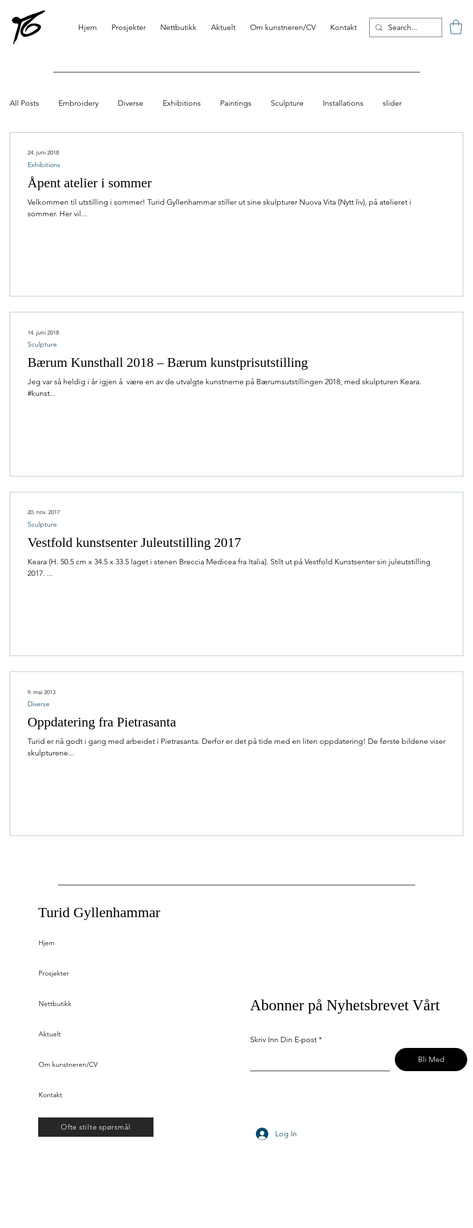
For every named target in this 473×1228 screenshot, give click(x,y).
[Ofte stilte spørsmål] (95, 1127)
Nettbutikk (55, 1003)
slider (392, 103)
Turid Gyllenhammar (99, 912)
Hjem (47, 942)
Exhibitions (182, 103)
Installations (343, 103)
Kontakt (50, 1094)
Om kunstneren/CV (68, 1064)
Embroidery (78, 103)
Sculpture (287, 103)
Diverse (130, 103)
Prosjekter (54, 973)
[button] (456, 27)
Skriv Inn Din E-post (283, 1040)
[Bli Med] (431, 1059)
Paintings (235, 103)
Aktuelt (50, 1034)
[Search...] (404, 27)
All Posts (24, 103)
